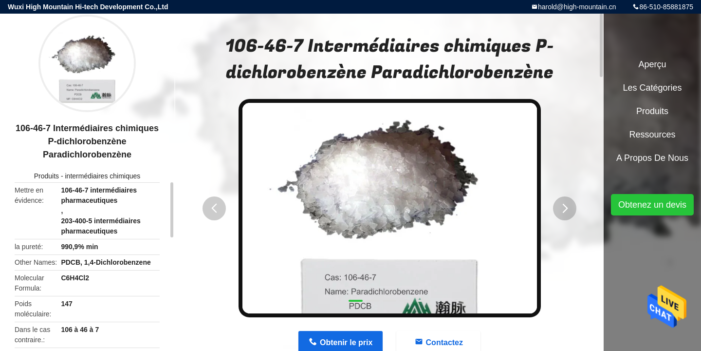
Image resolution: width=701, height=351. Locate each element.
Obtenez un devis (652, 205)
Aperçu (652, 64)
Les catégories (652, 88)
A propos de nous (652, 158)
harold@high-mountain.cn (577, 7)
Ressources (652, 134)
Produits (46, 176)
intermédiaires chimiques (102, 176)
